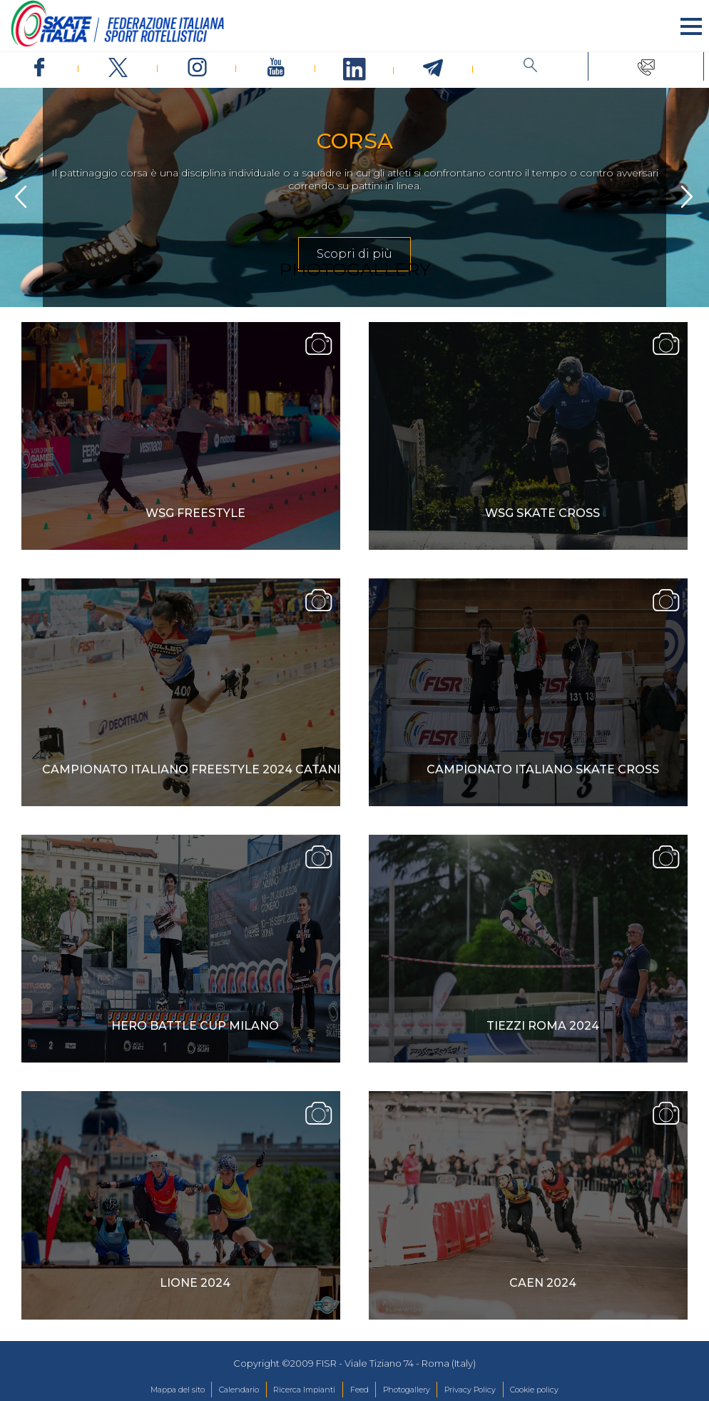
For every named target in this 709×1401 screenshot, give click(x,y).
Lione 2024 (195, 1283)
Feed (359, 1390)
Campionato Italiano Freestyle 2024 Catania (195, 769)
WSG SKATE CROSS (542, 513)
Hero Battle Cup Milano (195, 1026)
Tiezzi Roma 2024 (542, 1026)
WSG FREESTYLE (195, 513)
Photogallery (406, 1390)
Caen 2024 (542, 1283)
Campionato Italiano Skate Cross (543, 769)
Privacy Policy (470, 1390)
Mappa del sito (178, 1390)
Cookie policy (534, 1390)
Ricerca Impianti (304, 1390)
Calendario (239, 1390)
